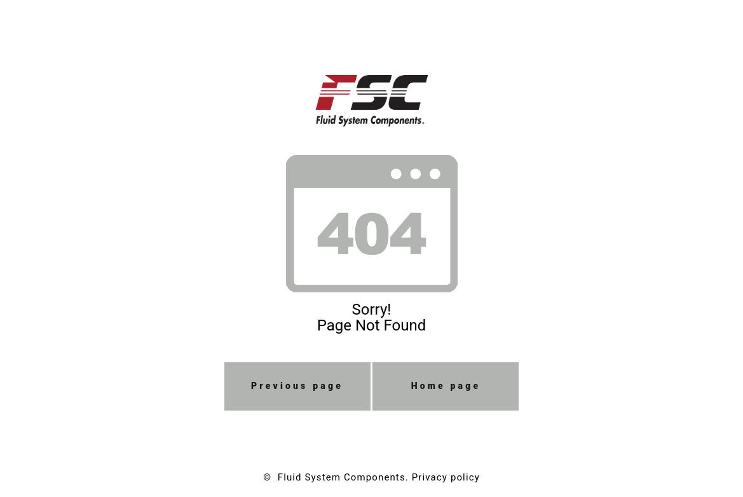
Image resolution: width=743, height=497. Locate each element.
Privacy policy (446, 477)
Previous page (297, 386)
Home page (446, 386)
